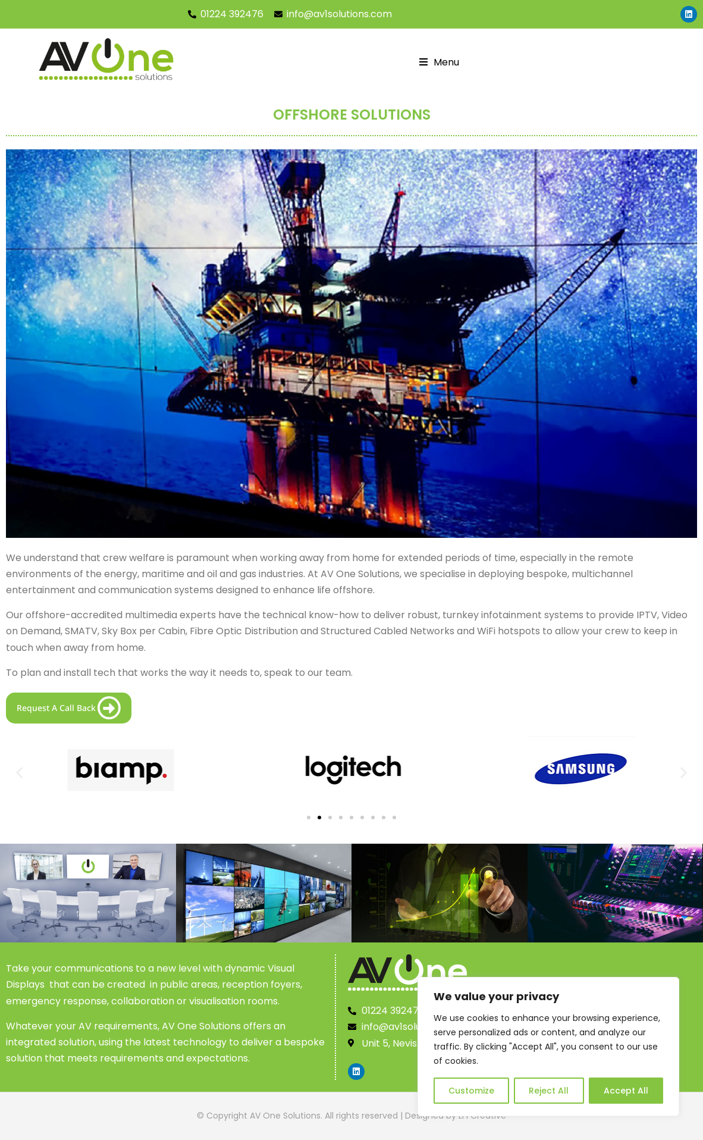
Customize (471, 1091)
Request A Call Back (69, 708)
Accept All (626, 1091)
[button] (19, 772)
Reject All (549, 1091)
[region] (548, 1046)
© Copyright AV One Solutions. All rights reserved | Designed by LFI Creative (351, 1116)
